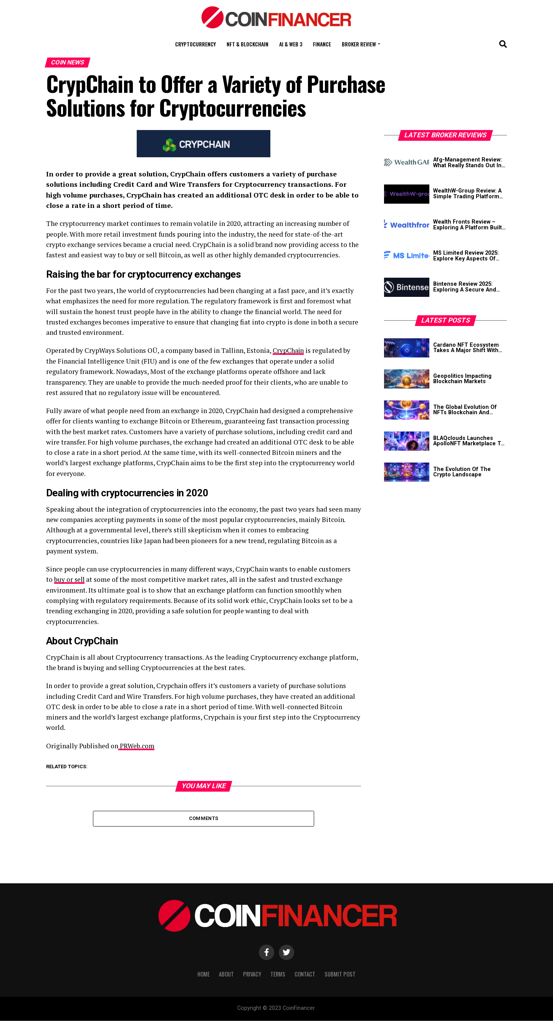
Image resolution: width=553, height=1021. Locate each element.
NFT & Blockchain (247, 44)
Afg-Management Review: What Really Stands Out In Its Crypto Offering (467, 162)
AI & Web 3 (290, 44)
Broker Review (359, 44)
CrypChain (289, 350)
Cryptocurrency (195, 44)
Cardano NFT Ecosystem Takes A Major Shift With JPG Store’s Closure (466, 348)
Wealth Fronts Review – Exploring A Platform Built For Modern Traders (467, 225)
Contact (305, 975)
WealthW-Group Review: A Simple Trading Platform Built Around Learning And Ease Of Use (468, 193)
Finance (322, 44)
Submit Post (340, 975)
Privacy (252, 975)
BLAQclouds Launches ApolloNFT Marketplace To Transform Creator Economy (468, 441)
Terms (277, 975)
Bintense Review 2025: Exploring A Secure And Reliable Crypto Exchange (467, 287)
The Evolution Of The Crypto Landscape (462, 472)
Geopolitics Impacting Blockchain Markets (462, 379)
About (226, 975)
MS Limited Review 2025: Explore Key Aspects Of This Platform (466, 256)
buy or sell (70, 579)
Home (203, 975)
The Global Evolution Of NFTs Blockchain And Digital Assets (465, 410)
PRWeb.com (136, 745)
